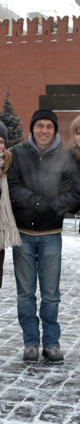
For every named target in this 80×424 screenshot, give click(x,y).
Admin (10, 409)
